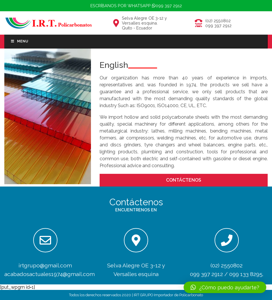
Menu (19, 41)
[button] (225, 287)
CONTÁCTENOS (183, 180)
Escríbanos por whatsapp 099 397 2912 (136, 5)
